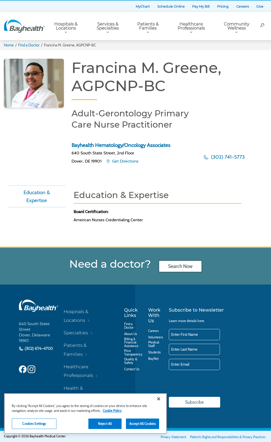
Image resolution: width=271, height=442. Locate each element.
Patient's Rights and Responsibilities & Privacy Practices (227, 437)
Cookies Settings (34, 424)
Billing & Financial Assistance (131, 342)
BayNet (153, 359)
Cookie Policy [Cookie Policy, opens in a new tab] (112, 411)
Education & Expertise (36, 196)
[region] (85, 413)
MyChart (143, 6)
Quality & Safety (130, 361)
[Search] (262, 26)
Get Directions (124, 161)
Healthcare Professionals (191, 26)
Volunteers (155, 337)
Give (259, 6)
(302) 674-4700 (38, 348)
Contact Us (131, 369)
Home (9, 45)
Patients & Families (148, 26)
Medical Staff (153, 344)
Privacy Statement (173, 437)
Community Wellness (236, 26)
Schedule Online (171, 6)
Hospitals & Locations (65, 26)
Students (154, 352)
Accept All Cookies (142, 424)
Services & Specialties (108, 26)
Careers (242, 6)
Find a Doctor (29, 45)
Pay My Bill (200, 6)
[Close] (158, 398)
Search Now (180, 266)
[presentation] (207, 384)
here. (201, 320)
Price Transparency (133, 352)
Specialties (76, 332)
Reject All (105, 424)
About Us (130, 334)
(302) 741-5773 (227, 157)
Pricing (223, 6)
